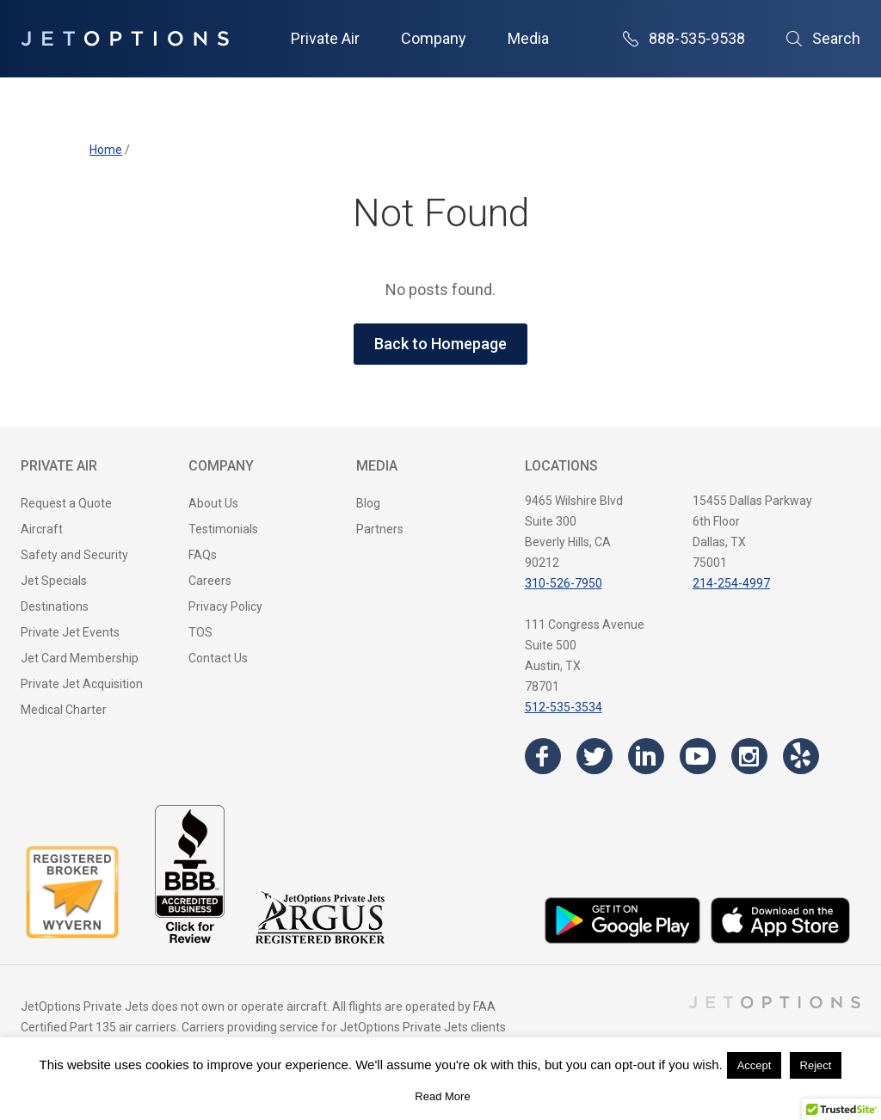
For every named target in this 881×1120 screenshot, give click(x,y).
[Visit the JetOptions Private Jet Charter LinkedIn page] (646, 756)
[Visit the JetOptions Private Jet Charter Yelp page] (801, 756)
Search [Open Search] (823, 38)
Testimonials (223, 529)
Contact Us (218, 658)
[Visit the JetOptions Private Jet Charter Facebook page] (543, 756)
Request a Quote (66, 503)
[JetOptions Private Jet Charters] (125, 38)
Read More (442, 1096)
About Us (213, 503)
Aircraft (42, 529)
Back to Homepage (440, 344)
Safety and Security (74, 555)
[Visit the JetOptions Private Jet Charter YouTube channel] (698, 756)
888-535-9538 (684, 38)
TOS (200, 632)
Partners (380, 529)
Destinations (55, 606)
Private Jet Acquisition (82, 684)
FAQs (202, 555)
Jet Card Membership (80, 658)
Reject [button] (816, 1065)
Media (528, 38)
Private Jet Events (70, 632)
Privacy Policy (225, 606)
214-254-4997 (731, 583)
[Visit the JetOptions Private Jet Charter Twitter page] (594, 756)
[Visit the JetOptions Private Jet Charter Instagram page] (749, 756)
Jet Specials (54, 581)
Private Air (325, 38)
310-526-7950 (563, 583)
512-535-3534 (563, 707)
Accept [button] (754, 1065)
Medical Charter (64, 710)
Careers (209, 581)
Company (433, 38)
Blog (368, 503)
